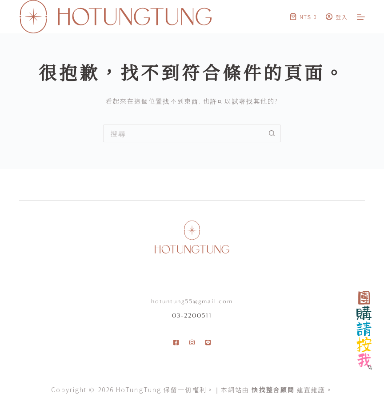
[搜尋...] (183, 133)
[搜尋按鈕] (272, 133)
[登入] (337, 16)
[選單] (361, 17)
